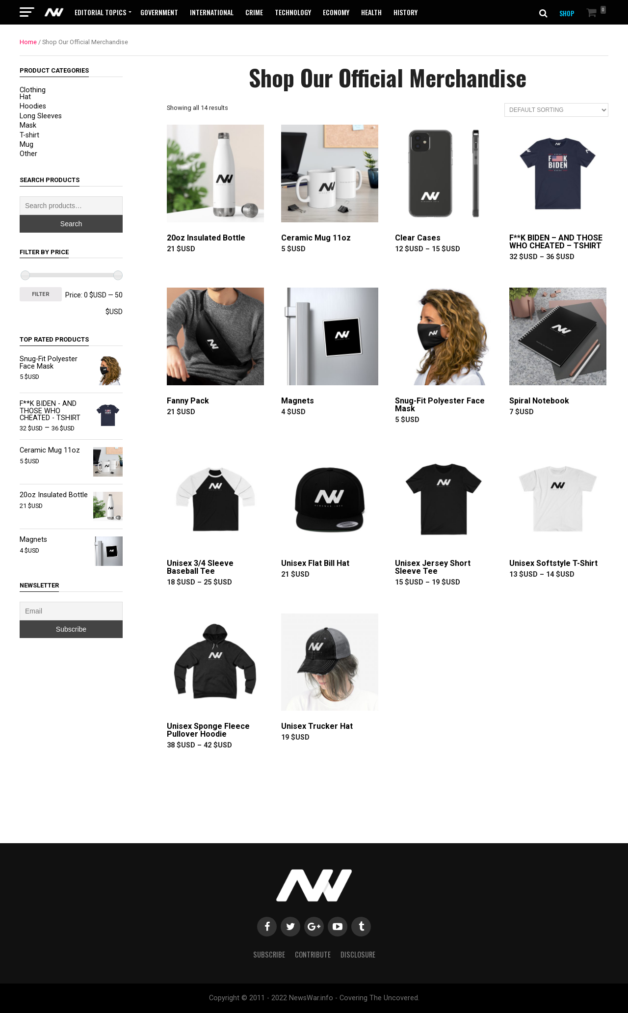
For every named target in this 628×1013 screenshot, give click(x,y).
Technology (293, 12)
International (212, 12)
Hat (25, 97)
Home (28, 42)
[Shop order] (556, 110)
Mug (26, 144)
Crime (254, 12)
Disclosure (357, 954)
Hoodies (33, 106)
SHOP (567, 13)
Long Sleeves (41, 116)
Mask (28, 125)
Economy (336, 12)
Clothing (33, 90)
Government (159, 12)
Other (28, 154)
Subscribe (269, 954)
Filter (41, 294)
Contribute (313, 954)
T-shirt (29, 135)
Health (371, 12)
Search (71, 224)
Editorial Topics (100, 12)
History (405, 12)
